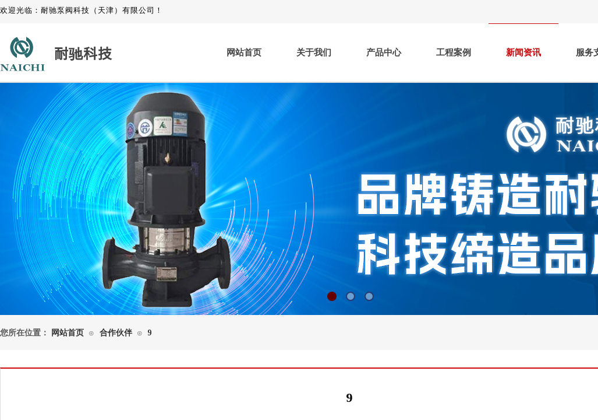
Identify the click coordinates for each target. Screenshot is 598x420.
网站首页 (244, 52)
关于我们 (313, 52)
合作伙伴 (116, 332)
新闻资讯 (523, 52)
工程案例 (453, 52)
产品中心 (383, 52)
